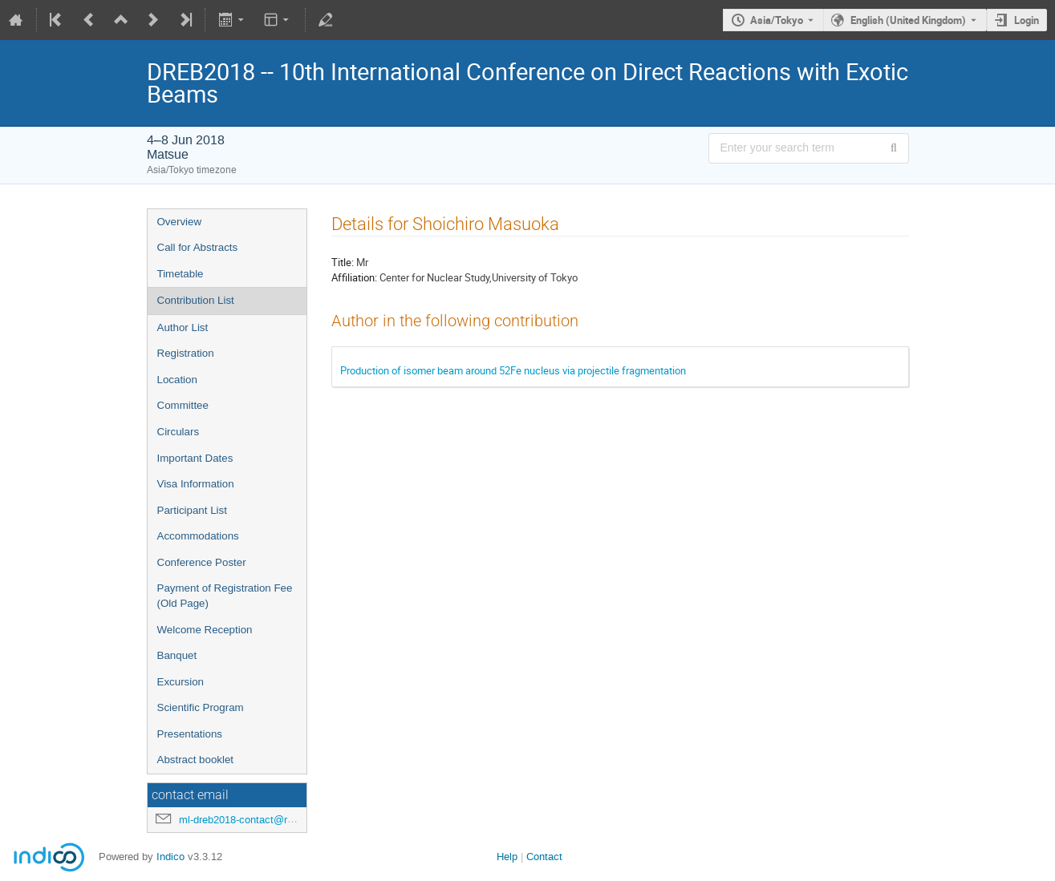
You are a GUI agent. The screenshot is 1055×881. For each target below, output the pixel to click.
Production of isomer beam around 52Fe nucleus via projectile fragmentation (513, 370)
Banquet (177, 655)
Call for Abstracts (197, 247)
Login (1026, 20)
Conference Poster (201, 562)
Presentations (190, 734)
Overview (179, 222)
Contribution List (195, 300)
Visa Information (195, 484)
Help (507, 856)
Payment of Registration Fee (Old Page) (225, 595)
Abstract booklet (195, 760)
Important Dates (195, 458)
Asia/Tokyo (776, 20)
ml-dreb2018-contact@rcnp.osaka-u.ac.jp (274, 819)
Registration (185, 353)
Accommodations (198, 536)
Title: (342, 262)
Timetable (180, 274)
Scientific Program (200, 707)
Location (177, 380)
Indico (170, 856)
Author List (183, 327)
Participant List (192, 510)
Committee (183, 405)
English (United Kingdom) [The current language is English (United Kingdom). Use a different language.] (908, 20)
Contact (544, 856)
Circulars (178, 432)
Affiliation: (354, 277)
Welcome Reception (205, 630)
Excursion (181, 682)
